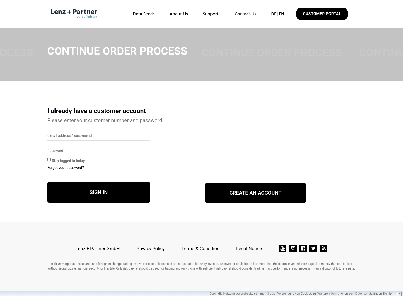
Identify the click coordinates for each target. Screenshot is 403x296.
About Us (179, 14)
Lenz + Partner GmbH (98, 248)
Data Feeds (144, 14)
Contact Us (246, 14)
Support (211, 14)
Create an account (255, 193)
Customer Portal (322, 13)
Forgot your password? (65, 168)
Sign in (99, 192)
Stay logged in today (68, 161)
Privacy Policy (150, 248)
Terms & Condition (200, 248)
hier (390, 294)
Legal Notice (249, 248)
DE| (277, 14)
